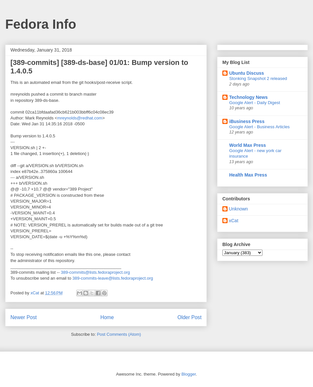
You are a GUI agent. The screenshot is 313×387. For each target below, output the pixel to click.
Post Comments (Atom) (119, 334)
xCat (233, 220)
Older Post (189, 317)
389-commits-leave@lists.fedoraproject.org (112, 278)
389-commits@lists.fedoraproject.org (95, 272)
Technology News (248, 97)
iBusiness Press (246, 121)
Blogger (188, 374)
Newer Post (23, 317)
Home (107, 317)
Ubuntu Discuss (246, 73)
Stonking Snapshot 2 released (258, 78)
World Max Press (247, 145)
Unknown (238, 208)
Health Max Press (248, 175)
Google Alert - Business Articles (259, 126)
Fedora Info (40, 24)
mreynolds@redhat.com (79, 118)
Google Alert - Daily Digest (254, 102)
